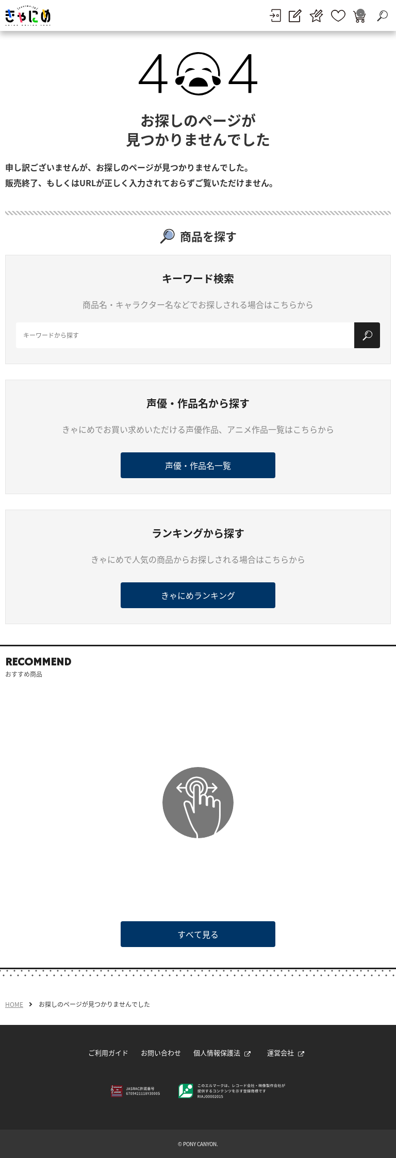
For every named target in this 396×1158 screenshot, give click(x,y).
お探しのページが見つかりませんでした (94, 1004)
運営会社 (285, 1052)
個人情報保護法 (222, 1052)
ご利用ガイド (108, 1052)
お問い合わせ (161, 1052)
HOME (14, 1004)
